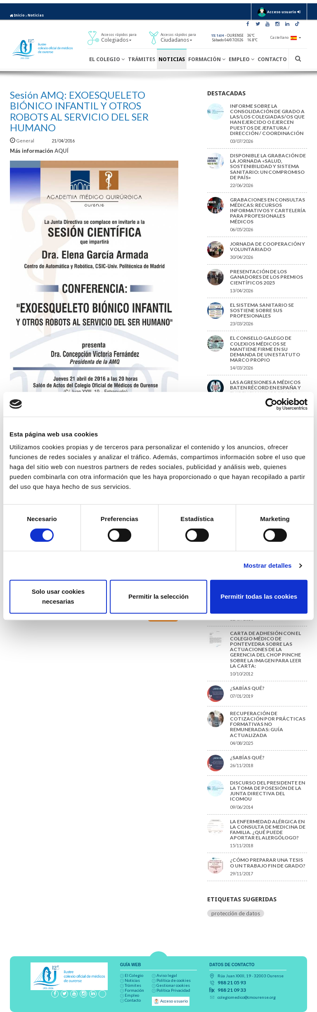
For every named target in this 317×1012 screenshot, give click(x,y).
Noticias (36, 15)
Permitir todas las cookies (258, 596)
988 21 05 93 (232, 983)
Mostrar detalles (268, 565)
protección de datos (235, 913)
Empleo (241, 59)
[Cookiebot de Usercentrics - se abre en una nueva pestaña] (271, 404)
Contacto (272, 59)
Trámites (141, 59)
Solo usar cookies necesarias (58, 596)
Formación (206, 59)
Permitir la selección (158, 596)
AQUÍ (61, 150)
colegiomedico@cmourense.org (247, 997)
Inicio (17, 15)
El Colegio (107, 59)
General (22, 140)
